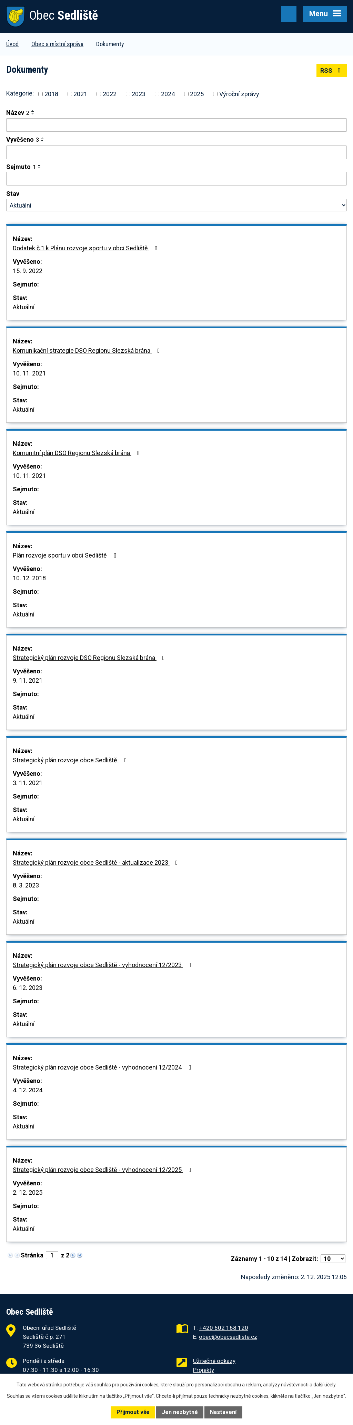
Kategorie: (20, 93)
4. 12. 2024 (27, 1090)
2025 (197, 94)
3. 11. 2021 (27, 782)
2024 (168, 94)
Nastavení (223, 1412)
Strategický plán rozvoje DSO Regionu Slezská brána (90, 657)
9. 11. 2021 (27, 680)
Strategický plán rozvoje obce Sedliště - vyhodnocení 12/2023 (103, 965)
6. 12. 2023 (27, 987)
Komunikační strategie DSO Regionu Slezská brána (88, 350)
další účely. (324, 1384)
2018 (51, 94)
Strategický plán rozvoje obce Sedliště (71, 760)
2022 (110, 94)
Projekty (203, 1369)
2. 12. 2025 (27, 1192)
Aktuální (23, 307)
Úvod (12, 44)
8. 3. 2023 (26, 885)
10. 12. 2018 (29, 578)
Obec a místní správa (57, 44)
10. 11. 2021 (29, 373)
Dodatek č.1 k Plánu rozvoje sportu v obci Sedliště (86, 248)
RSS (331, 70)
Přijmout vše (133, 1412)
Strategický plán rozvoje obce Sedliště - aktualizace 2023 (97, 862)
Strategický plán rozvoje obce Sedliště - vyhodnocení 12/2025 (103, 1169)
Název (17, 112)
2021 (80, 94)
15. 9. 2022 (27, 270)
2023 (138, 94)
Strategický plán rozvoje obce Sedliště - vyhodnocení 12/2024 (103, 1067)
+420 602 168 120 (223, 1327)
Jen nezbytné (180, 1412)
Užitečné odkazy (214, 1360)
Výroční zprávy (239, 94)
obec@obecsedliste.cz (228, 1336)
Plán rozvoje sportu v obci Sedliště (66, 555)
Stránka (32, 1255)
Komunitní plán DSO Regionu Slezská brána (77, 452)
